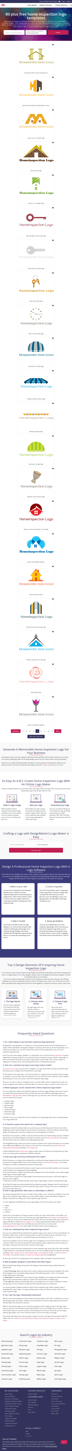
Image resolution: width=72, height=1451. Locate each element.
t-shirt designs (30, 1147)
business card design (51, 1162)
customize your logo (11, 1068)
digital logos (22, 1174)
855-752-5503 (53, 1)
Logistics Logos (41, 1366)
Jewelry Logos (41, 1357)
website (17, 1318)
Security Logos (59, 1362)
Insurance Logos (42, 1353)
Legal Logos (40, 1362)
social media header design (29, 1252)
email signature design (46, 1252)
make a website (14, 1252)
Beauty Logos (5, 1357)
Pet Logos (57, 1345)
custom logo (47, 764)
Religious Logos (59, 1357)
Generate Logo (36, 850)
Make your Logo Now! (36, 736)
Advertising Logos (7, 1341)
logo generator (58, 1055)
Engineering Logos (25, 1353)
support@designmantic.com (12, 1226)
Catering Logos (6, 1362)
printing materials (53, 1137)
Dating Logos (23, 1345)
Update (58, 32)
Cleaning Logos (6, 1366)
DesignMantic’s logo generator (12, 1095)
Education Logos (24, 1349)
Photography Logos (60, 1349)
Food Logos (23, 1370)
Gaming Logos (23, 1374)
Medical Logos (41, 1378)
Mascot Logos (41, 1370)
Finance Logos (23, 1362)
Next (57, 731)
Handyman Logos (42, 1341)
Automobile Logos (7, 1353)
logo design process (29, 1221)
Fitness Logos (23, 1366)
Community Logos (7, 1370)
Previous (16, 731)
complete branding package (34, 1254)
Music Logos (58, 1341)
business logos (23, 1151)
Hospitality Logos (42, 1345)
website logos (53, 1279)
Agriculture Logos (7, 1345)
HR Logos (40, 1349)
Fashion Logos (23, 1357)
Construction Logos (25, 1341)
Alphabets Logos (6, 1349)
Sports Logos (58, 1374)
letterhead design (13, 1147)
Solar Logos (58, 1366)
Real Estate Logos (60, 1353)
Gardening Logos (24, 1378)
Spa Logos (57, 1370)
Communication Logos (8, 1374)
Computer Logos (6, 1378)
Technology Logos (60, 1378)
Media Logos (41, 1374)
